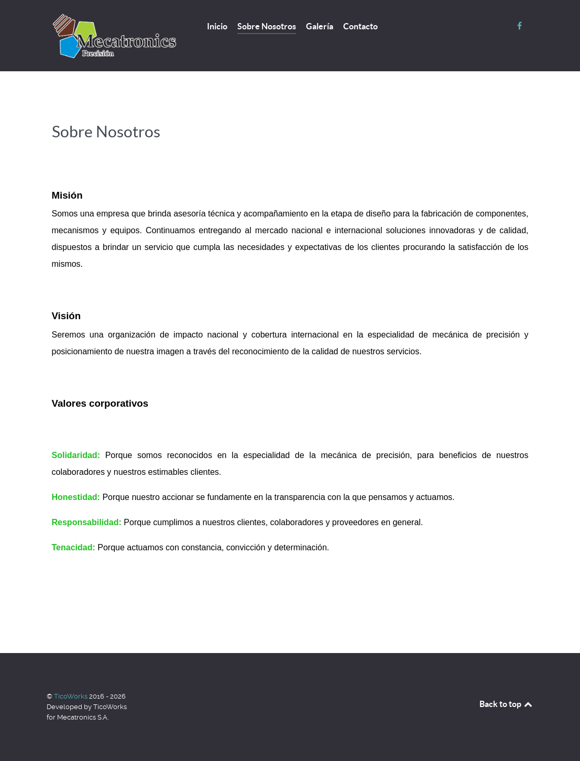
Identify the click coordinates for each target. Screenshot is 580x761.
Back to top (506, 704)
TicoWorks (71, 696)
